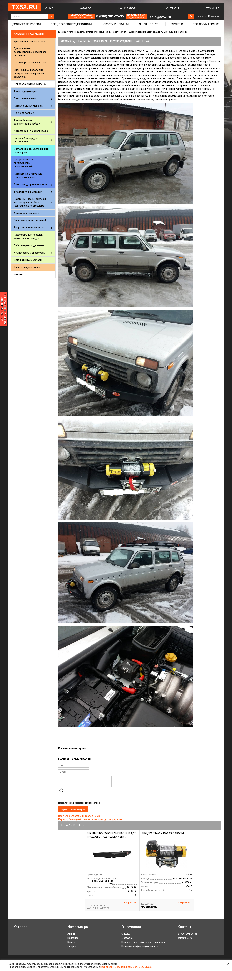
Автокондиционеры (25, 91)
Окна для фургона (24, 113)
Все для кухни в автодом (28, 191)
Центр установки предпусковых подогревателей (23, 163)
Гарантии (176, 24)
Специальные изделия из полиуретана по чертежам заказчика (29, 73)
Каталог (85, 8)
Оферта (71, 948)
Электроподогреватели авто (30, 184)
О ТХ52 (125, 935)
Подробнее (131, 904)
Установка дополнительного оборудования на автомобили (97, 32)
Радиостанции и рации (27, 267)
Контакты (172, 8)
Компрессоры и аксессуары (29, 252)
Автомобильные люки (26, 213)
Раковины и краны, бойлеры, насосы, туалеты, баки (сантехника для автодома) (30, 202)
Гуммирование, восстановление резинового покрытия (30, 52)
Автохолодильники (25, 98)
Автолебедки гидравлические (31, 131)
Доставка (127, 940)
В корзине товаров (208, 16)
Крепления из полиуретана (29, 41)
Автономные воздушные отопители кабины (28, 175)
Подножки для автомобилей (30, 220)
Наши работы (128, 8)
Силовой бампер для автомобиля (26, 140)
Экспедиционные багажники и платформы (31, 150)
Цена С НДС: (147, 906)
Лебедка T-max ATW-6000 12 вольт (162, 835)
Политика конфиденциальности (139, 948)
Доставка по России (27, 24)
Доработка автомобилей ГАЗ (30, 84)
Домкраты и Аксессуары (28, 260)
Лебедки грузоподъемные (29, 245)
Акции (71, 935)
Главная (62, 32)
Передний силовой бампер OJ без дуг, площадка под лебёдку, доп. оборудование (111, 839)
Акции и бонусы (149, 24)
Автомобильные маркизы (28, 105)
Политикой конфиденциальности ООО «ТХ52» (126, 966)
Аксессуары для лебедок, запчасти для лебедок (28, 236)
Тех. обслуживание (206, 24)
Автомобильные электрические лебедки (27, 122)
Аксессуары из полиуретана (30, 62)
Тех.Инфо (212, 8)
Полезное (72, 940)
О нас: (49, 8)
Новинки (18, 274)
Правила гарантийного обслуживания (143, 944)
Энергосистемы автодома (29, 227)
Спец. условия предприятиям (71, 24)
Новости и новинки (115, 24)
